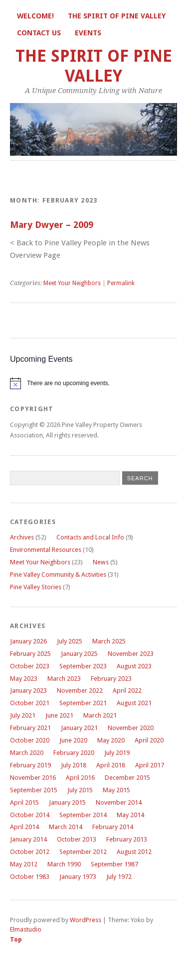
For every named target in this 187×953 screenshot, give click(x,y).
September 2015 (33, 790)
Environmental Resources (45, 549)
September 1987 (114, 864)
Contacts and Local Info (90, 537)
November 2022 (80, 690)
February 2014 (112, 827)
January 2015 (67, 802)
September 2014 (83, 815)
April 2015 (24, 802)
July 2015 (80, 790)
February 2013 (126, 839)
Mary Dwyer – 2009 (51, 224)
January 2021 (79, 728)
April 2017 (149, 765)
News (101, 562)
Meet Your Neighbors (72, 283)
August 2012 (134, 851)
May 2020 (111, 740)
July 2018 (73, 765)
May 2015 (116, 790)
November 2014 (119, 802)
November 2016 (33, 777)
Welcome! (35, 16)
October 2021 (29, 703)
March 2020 (26, 752)
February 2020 (73, 752)
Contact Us (39, 33)
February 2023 (111, 678)
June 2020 (73, 740)
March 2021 (100, 715)
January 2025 (79, 653)
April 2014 (24, 827)
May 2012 (23, 864)
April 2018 (110, 765)
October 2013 (76, 839)
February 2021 (30, 728)
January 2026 (28, 641)
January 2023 (28, 690)
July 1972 (119, 876)
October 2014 (29, 815)
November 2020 (131, 728)
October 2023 (29, 666)
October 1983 (29, 876)
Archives (22, 537)
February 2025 (30, 653)
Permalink (121, 283)
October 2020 (29, 740)
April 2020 (149, 740)
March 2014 (65, 827)
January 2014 (28, 839)
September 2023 (83, 666)
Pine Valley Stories (35, 587)
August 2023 (134, 666)
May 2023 (23, 678)
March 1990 (64, 864)
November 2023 (131, 653)
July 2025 (69, 641)
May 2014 (130, 815)
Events (88, 33)
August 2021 (134, 703)
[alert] (93, 383)
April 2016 (80, 777)
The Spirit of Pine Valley (117, 16)
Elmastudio (25, 929)
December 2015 (127, 777)
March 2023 (64, 678)
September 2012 (83, 851)
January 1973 (77, 876)
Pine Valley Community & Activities (58, 574)
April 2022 (127, 690)
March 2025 (109, 641)
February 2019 (30, 765)
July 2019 (117, 752)
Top (16, 939)
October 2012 (29, 851)
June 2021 (59, 715)
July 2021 (22, 715)
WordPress (85, 920)
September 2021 (83, 703)
